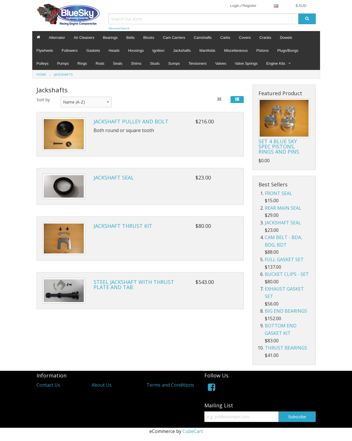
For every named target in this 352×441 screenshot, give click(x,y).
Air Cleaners (84, 37)
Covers (245, 37)
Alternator (57, 37)
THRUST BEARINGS (286, 348)
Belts (130, 37)
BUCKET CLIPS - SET (287, 274)
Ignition (158, 50)
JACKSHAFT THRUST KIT (123, 225)
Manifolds (207, 50)
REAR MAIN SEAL (283, 208)
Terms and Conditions (170, 385)
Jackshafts (182, 50)
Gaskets (93, 50)
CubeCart (192, 431)
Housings (136, 50)
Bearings (110, 37)
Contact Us (48, 385)
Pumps (63, 63)
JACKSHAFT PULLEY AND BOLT (131, 121)
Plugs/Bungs (287, 50)
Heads (114, 50)
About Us (102, 385)
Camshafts (203, 37)
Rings (82, 63)
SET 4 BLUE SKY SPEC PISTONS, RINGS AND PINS (278, 146)
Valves (220, 63)
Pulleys (43, 63)
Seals (118, 63)
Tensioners (198, 63)
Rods (100, 63)
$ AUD (301, 5)
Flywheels (45, 50)
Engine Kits (275, 63)
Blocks (148, 37)
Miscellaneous (236, 50)
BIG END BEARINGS (286, 311)
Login (234, 5)
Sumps (174, 63)
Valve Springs (246, 63)
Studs (154, 63)
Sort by (43, 99)
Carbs (225, 37)
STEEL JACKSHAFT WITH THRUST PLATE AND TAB (134, 284)
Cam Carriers (174, 37)
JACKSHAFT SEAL (114, 177)
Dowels (286, 37)
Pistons (262, 50)
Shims (136, 63)
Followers (70, 50)
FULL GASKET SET (284, 259)
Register (249, 5)
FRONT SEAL (278, 193)
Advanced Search (119, 28)
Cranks (265, 37)
